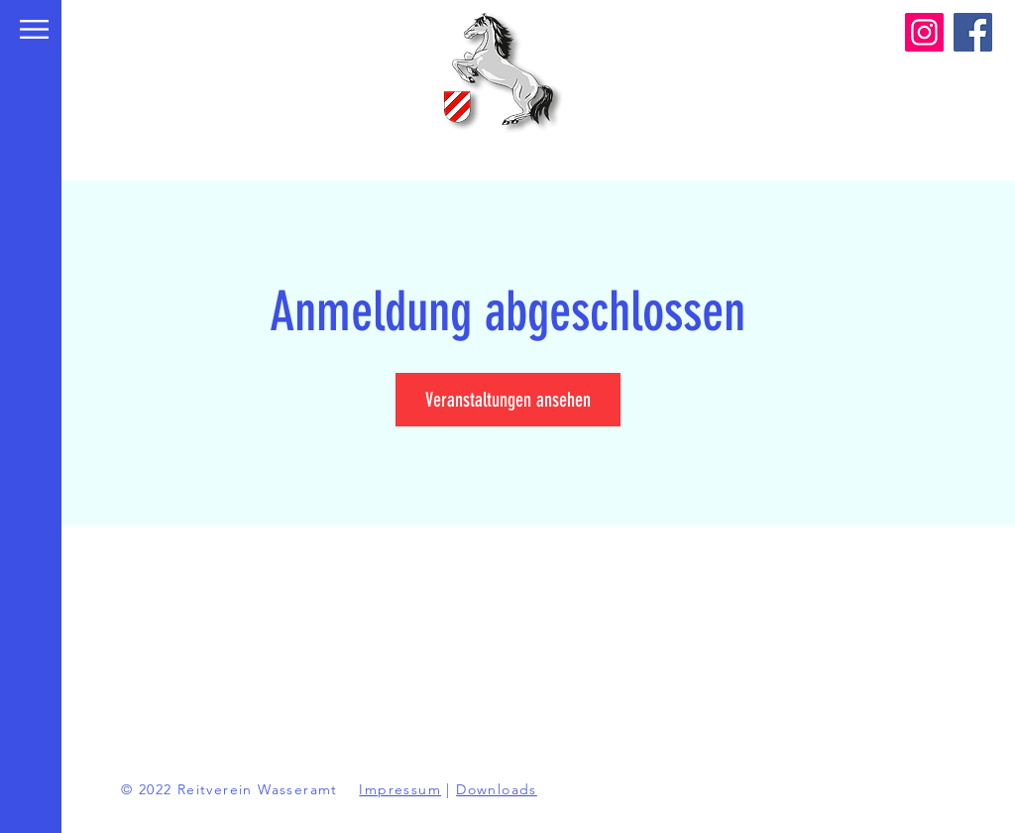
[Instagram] (924, 32)
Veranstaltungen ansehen (508, 400)
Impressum (400, 789)
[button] (34, 29)
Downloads (496, 789)
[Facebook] (973, 32)
